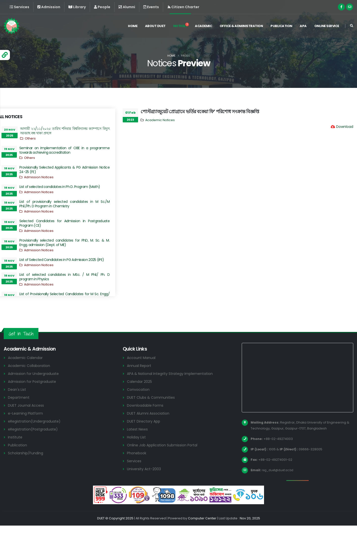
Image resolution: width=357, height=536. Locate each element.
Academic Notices (160, 120)
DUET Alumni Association (149, 423)
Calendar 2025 (140, 391)
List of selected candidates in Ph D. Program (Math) (59, 186)
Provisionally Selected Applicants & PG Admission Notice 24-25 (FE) (64, 169)
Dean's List (17, 399)
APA (303, 27)
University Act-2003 (145, 479)
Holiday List (137, 447)
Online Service (326, 27)
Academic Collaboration (30, 376)
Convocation (139, 399)
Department (19, 407)
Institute (16, 447)
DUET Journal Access (27, 415)
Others (30, 138)
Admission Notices (39, 177)
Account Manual (142, 368)
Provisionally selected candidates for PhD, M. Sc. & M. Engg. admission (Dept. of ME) (64, 242)
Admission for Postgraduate (34, 391)
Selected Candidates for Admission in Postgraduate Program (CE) (64, 223)
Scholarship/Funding (26, 463)
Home (132, 27)
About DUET (155, 27)
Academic (203, 27)
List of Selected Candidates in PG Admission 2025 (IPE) (61, 259)
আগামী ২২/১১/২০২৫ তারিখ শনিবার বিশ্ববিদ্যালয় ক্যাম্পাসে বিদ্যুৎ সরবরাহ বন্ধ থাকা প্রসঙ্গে (65, 131)
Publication (281, 27)
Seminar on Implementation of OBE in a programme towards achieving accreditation (64, 150)
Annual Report (140, 376)
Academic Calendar (26, 368)
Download (344, 126)
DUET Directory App (144, 431)
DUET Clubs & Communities (152, 407)
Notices (181, 26)
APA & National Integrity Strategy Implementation (173, 384)
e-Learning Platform (26, 423)
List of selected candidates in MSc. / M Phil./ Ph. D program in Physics (64, 277)
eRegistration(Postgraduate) (35, 439)
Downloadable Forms (146, 415)
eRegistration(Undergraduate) (36, 431)
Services (134, 471)
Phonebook (137, 463)
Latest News (138, 439)
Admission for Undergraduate (35, 384)
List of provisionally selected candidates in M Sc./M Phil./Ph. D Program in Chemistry (64, 204)
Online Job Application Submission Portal (164, 455)
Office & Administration (241, 27)
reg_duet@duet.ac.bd (280, 480)
